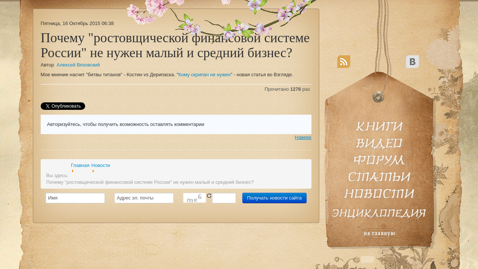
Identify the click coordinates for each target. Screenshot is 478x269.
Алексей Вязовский (78, 65)
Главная (80, 165)
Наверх (303, 137)
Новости (100, 165)
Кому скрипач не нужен (205, 74)
